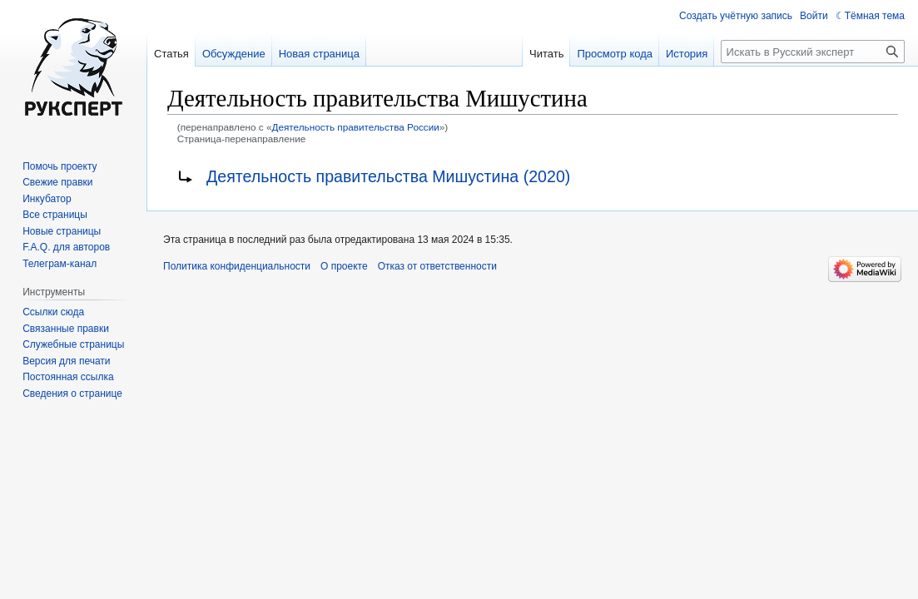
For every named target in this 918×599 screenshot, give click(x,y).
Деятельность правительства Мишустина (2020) (388, 176)
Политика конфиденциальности (236, 266)
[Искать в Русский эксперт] (813, 51)
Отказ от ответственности (437, 266)
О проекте (344, 266)
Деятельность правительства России (355, 126)
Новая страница (319, 53)
